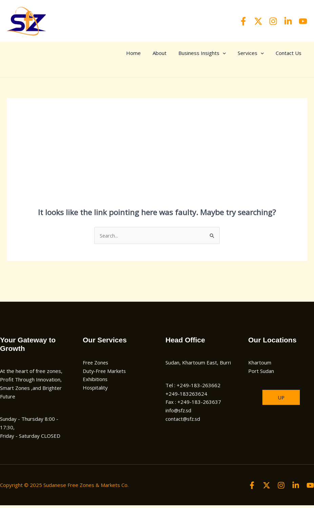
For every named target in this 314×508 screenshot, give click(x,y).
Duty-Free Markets (105, 373)
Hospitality (95, 390)
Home (156, 53)
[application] (235, 53)
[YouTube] (303, 21)
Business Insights (214, 53)
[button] (281, 400)
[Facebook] (243, 21)
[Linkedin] (288, 21)
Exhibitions (95, 382)
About (177, 53)
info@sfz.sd (179, 413)
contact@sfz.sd (183, 421)
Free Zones (96, 365)
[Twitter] (258, 21)
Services (258, 53)
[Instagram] (273, 21)
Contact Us (291, 53)
